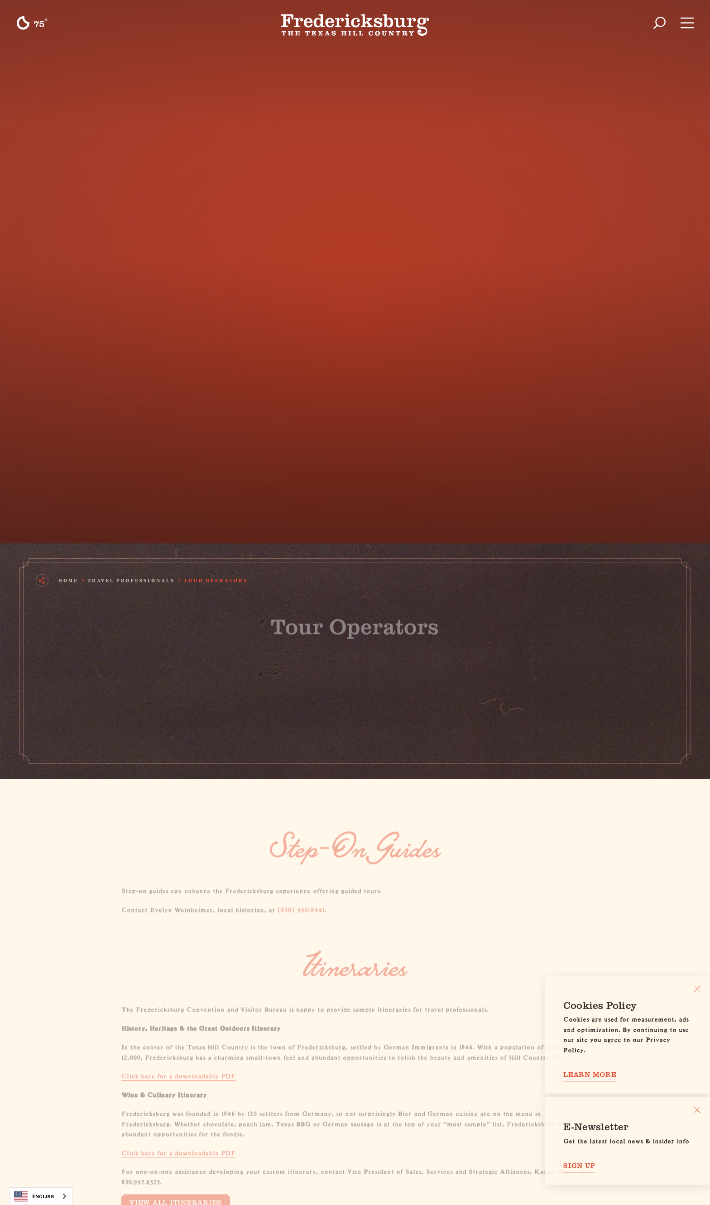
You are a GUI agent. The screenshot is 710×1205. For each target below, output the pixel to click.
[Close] (697, 989)
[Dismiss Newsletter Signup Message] (697, 1110)
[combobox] (40, 1196)
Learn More (590, 1074)
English (34, 1196)
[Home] (355, 22)
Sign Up (579, 1165)
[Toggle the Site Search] (659, 23)
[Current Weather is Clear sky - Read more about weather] (31, 23)
